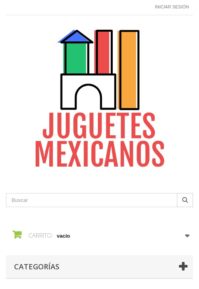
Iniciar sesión (172, 6)
